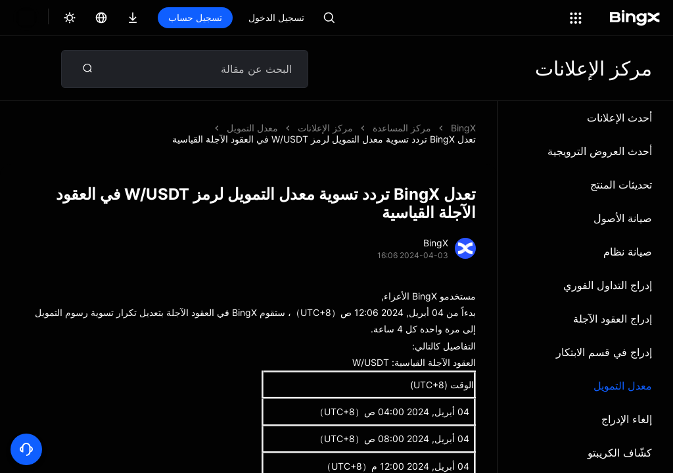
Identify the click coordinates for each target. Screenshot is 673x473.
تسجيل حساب (195, 17)
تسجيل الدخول (276, 17)
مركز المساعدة (402, 127)
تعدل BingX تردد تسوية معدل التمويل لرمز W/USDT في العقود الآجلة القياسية (201, 127)
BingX (463, 127)
